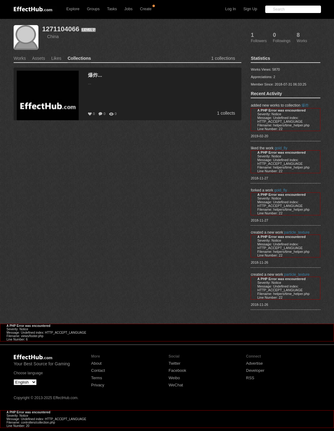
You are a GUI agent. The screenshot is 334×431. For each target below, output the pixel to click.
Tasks (112, 9)
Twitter (174, 363)
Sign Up (250, 9)
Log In (230, 9)
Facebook (177, 370)
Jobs (128, 9)
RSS (250, 378)
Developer (255, 370)
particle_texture (297, 232)
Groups (93, 9)
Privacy (97, 385)
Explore (72, 9)
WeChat (176, 385)
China (53, 36)
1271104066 (60, 29)
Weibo (174, 378)
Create (146, 9)
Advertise (254, 363)
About (96, 363)
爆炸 (305, 105)
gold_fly (281, 148)
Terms (96, 378)
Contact (98, 370)
